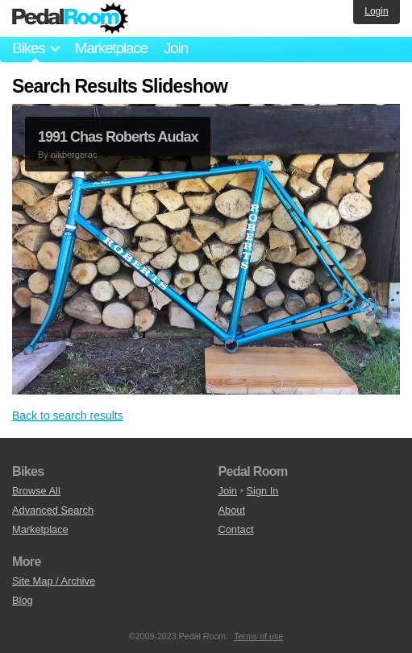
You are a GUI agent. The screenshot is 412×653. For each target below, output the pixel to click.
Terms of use (258, 636)
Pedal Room (70, 18)
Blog (22, 600)
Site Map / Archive (53, 581)
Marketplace (110, 47)
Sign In (263, 491)
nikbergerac (74, 154)
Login (376, 11)
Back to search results (67, 415)
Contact (236, 529)
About (231, 510)
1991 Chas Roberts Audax (118, 137)
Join (176, 47)
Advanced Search (53, 510)
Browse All (36, 491)
